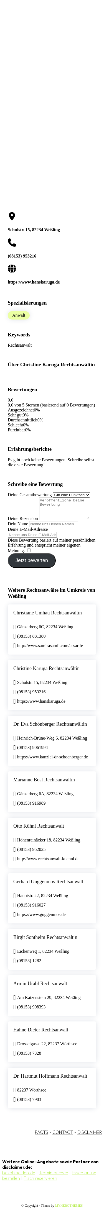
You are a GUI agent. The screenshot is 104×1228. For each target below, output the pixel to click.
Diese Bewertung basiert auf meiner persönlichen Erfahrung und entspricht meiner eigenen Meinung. (51, 549)
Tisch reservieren (40, 1182)
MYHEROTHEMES (69, 1210)
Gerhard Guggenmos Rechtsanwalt (48, 886)
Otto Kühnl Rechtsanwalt (38, 830)
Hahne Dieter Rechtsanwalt (40, 1034)
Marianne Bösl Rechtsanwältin (44, 784)
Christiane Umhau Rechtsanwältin (47, 617)
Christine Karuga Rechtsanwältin (46, 672)
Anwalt (18, 315)
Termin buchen (53, 1177)
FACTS (41, 1136)
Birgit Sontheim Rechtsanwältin (45, 941)
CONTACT (62, 1136)
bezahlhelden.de (18, 1177)
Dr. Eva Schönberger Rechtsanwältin (50, 728)
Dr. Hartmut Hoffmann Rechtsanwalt (50, 1080)
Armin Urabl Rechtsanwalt (40, 987)
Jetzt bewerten (32, 564)
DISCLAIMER (89, 1136)
